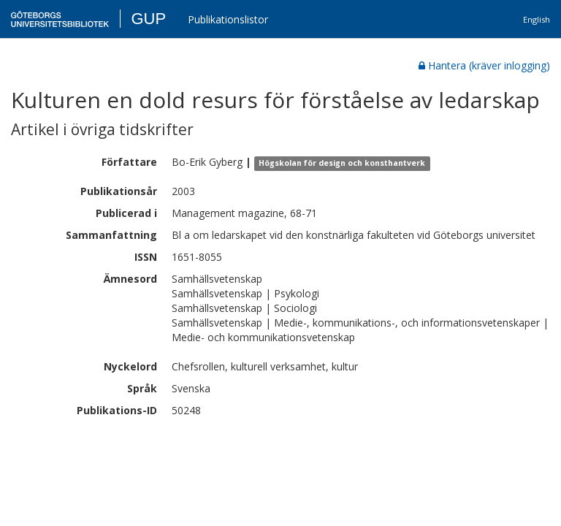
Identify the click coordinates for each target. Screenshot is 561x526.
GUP (148, 18)
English (536, 19)
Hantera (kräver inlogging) (484, 65)
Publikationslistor (228, 19)
